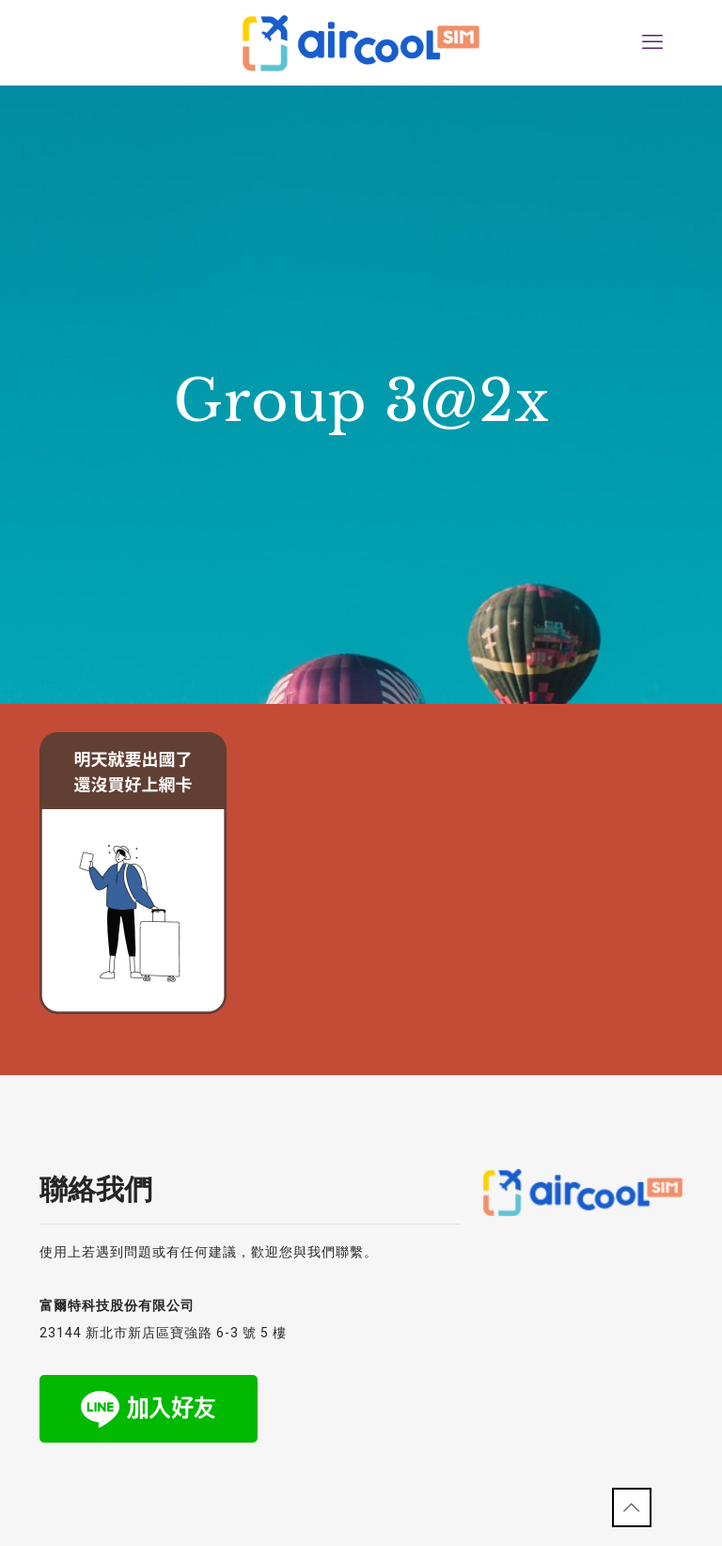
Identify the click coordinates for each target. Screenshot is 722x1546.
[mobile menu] (652, 42)
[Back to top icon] (631, 1507)
